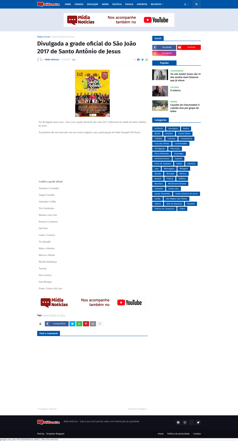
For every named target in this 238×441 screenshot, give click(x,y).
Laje (157, 168)
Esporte (178, 158)
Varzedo (191, 203)
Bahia (186, 128)
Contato (197, 433)
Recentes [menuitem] (156, 4)
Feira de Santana (163, 163)
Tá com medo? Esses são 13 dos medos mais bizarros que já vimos (185, 77)
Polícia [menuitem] (129, 4)
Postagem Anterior (48, 409)
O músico (175, 90)
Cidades (158, 138)
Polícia (170, 178)
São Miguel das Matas (176, 198)
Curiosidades (181, 143)
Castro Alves (184, 133)
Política (182, 178)
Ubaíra (158, 203)
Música (183, 173)
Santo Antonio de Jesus (63, 37)
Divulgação (160, 148)
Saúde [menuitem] (105, 4)
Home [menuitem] (68, 4)
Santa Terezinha (162, 193)
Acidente (159, 128)
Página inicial (43, 37)
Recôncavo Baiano (177, 183)
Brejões (169, 133)
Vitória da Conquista (164, 208)
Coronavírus (186, 138)
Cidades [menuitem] (79, 4)
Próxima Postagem (137, 409)
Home (161, 433)
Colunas (171, 138)
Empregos (179, 153)
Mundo (158, 173)
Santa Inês (173, 188)
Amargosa (173, 128)
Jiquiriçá (191, 163)
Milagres (184, 168)
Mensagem (169, 168)
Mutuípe (170, 173)
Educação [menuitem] (92, 4)
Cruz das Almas (162, 143)
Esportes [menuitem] (142, 4)
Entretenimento (162, 158)
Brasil (157, 133)
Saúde (158, 198)
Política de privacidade (178, 433)
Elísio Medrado (162, 153)
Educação (175, 148)
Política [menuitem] (117, 4)
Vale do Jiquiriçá (174, 203)
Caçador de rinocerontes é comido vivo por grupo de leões (185, 108)
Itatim (179, 163)
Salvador (159, 188)
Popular (164, 63)
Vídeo (182, 208)
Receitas (159, 183)
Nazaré (158, 178)
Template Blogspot (55, 433)
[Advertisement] (92, 155)
